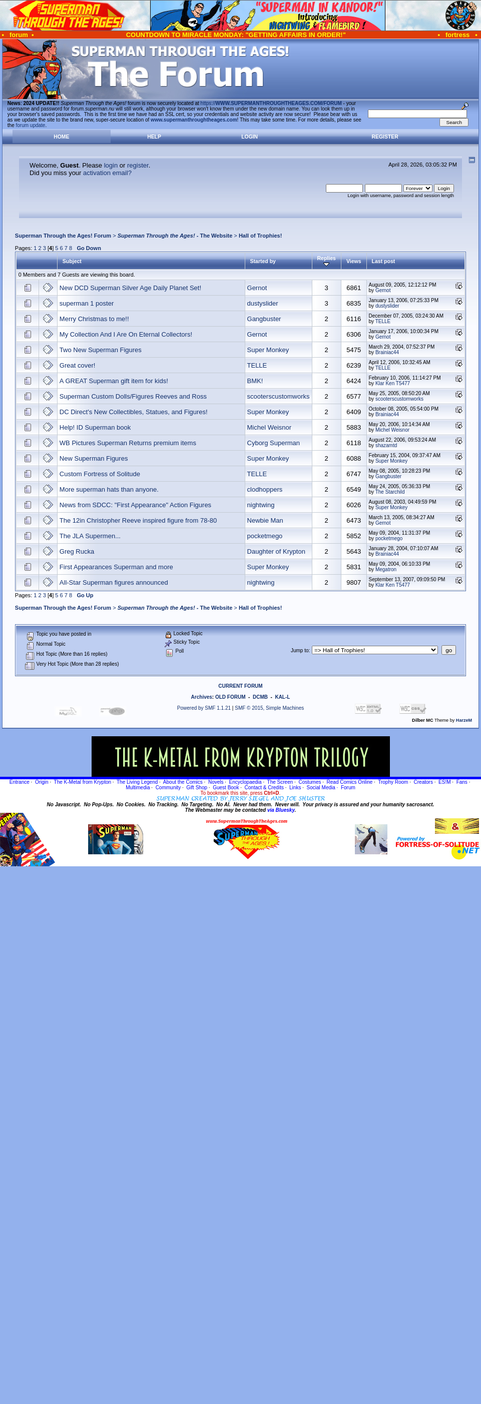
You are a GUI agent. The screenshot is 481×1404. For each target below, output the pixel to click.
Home (61, 137)
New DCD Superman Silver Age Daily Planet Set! (130, 288)
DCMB (260, 697)
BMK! (255, 381)
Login (249, 137)
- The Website (175, 236)
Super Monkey (268, 350)
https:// (271, 103)
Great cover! (78, 365)
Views (353, 261)
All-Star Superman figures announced (114, 582)
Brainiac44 (387, 352)
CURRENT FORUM (240, 686)
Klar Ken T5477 (392, 383)
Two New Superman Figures (101, 350)
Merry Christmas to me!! (94, 319)
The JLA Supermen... (90, 536)
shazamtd (386, 445)
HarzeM (464, 720)
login (111, 165)
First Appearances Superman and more (116, 567)
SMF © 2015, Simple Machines (269, 708)
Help (154, 137)
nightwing (261, 505)
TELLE (383, 321)
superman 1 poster (87, 303)
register (138, 165)
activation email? (107, 173)
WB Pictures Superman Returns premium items (128, 443)
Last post (383, 261)
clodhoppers (265, 489)
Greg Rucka (77, 551)
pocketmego (265, 536)
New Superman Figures (94, 458)
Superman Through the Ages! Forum (63, 236)
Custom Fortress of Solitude (100, 474)
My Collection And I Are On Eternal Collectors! (126, 334)
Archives (201, 697)
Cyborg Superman (273, 443)
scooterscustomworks (278, 396)
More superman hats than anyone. (109, 489)
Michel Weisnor (269, 427)
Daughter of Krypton (276, 551)
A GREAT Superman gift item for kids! (114, 381)
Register (385, 137)
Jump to (300, 650)
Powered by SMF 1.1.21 (204, 708)
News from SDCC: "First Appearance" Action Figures (135, 505)
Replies (326, 261)
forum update (31, 125)
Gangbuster (264, 319)
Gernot (257, 288)
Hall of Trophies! (260, 236)
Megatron (385, 569)
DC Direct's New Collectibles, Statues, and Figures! (134, 412)
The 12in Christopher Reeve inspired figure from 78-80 (138, 520)
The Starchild (390, 492)
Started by (263, 261)
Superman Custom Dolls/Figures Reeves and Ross (133, 396)
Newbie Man (265, 520)
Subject (72, 261)
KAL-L (282, 697)
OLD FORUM (230, 697)
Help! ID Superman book (95, 427)
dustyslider (262, 303)
